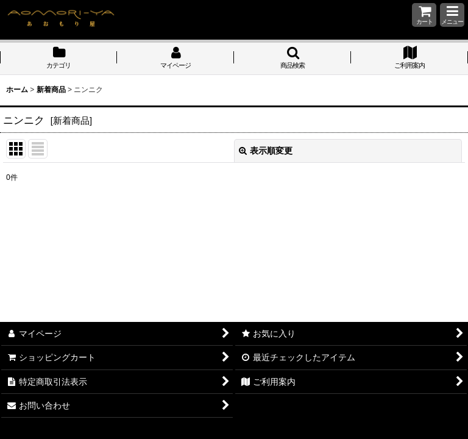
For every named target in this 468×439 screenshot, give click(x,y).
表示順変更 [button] (265, 150)
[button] (452, 15)
